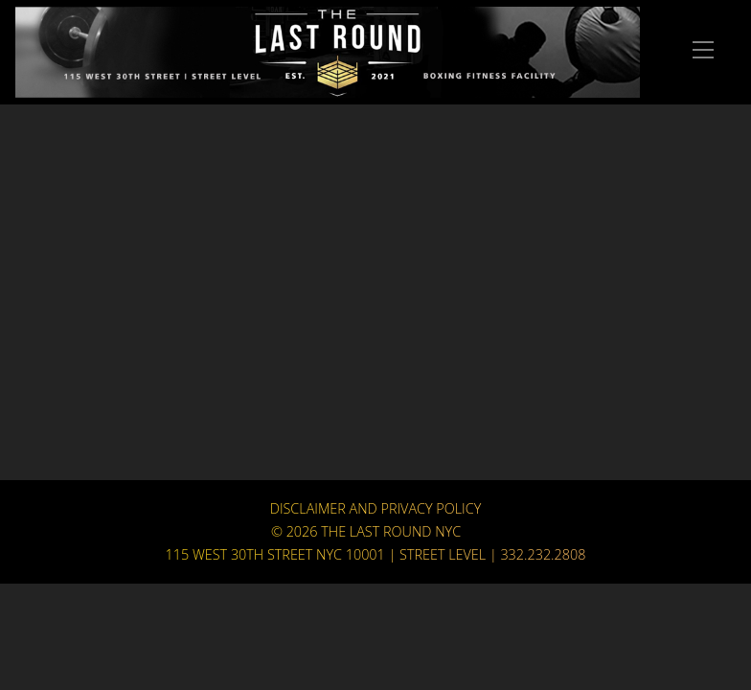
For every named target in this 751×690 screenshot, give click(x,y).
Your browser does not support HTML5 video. (375, 302)
